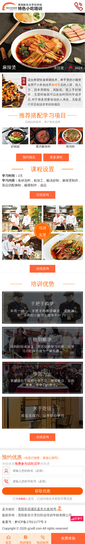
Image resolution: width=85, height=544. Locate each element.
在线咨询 (42, 194)
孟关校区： (32, 509)
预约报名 (29, 157)
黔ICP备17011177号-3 (30, 522)
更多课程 (56, 157)
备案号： (8, 522)
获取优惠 (42, 491)
